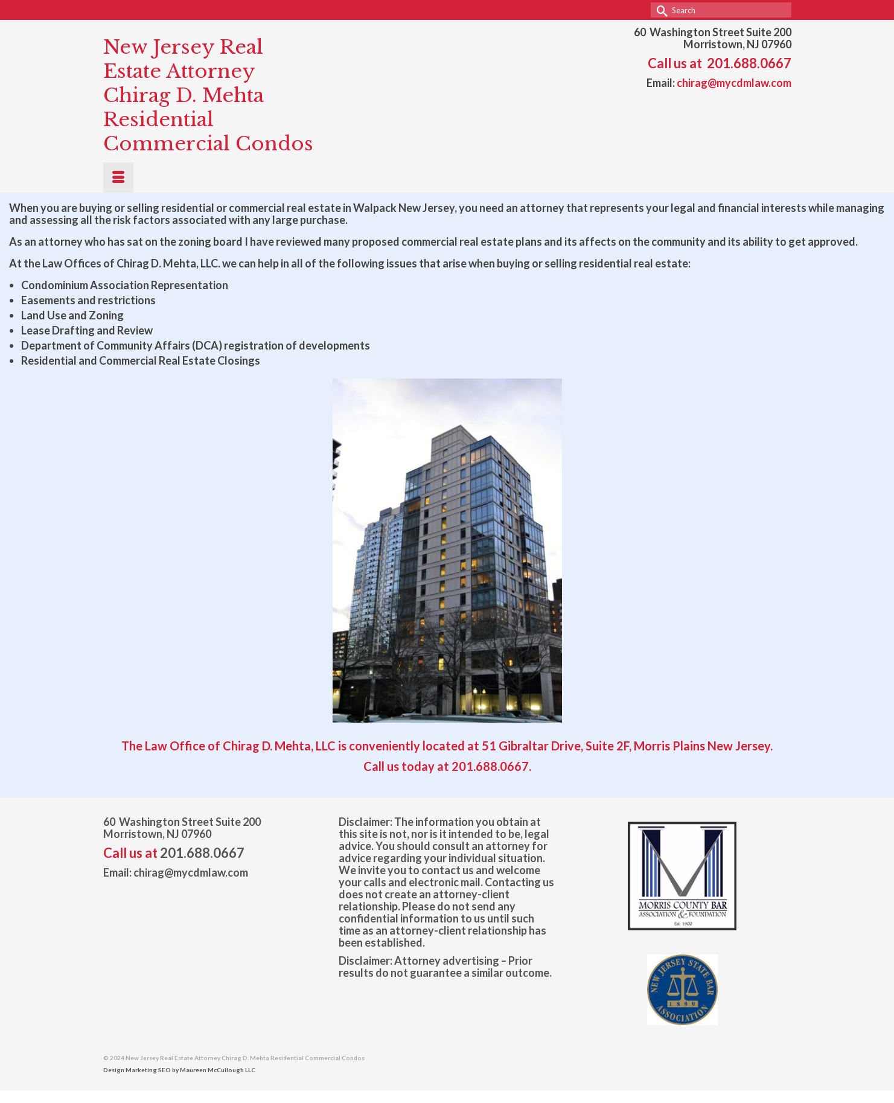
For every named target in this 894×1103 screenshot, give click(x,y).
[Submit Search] (660, 10)
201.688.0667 (749, 63)
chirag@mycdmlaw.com (734, 82)
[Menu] (118, 177)
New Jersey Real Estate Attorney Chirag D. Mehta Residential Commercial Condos (208, 95)
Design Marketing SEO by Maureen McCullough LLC (179, 1069)
